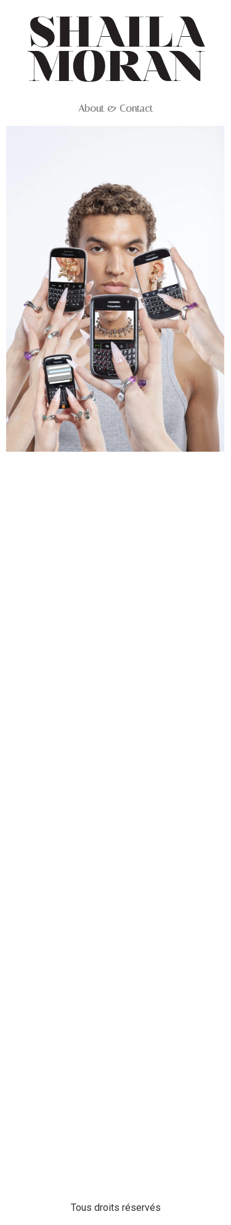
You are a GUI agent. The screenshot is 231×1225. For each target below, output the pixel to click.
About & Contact (115, 109)
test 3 (115, 840)
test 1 (115, 469)
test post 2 (115, 1157)
